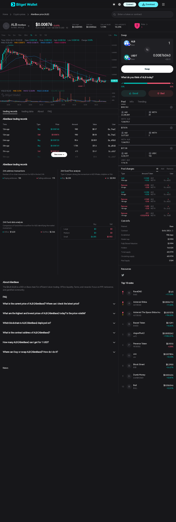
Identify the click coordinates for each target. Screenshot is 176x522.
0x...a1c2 (167, 209)
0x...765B (167, 216)
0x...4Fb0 (109, 140)
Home (5, 14)
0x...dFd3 (109, 146)
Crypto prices (19, 14)
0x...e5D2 (167, 180)
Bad (160, 93)
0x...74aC (109, 129)
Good (133, 93)
